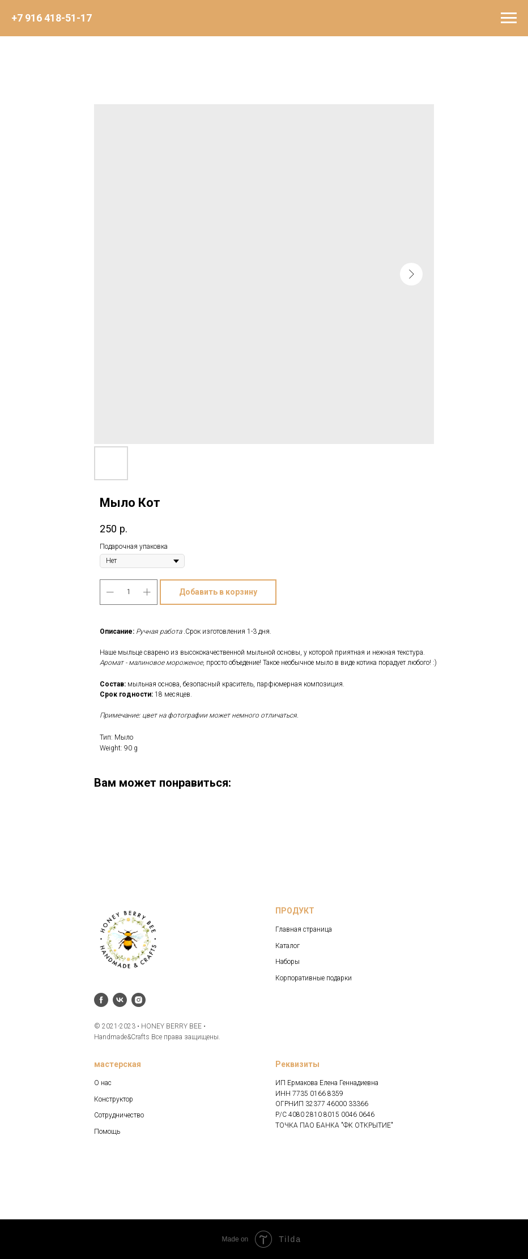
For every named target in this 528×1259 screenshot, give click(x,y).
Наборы (287, 962)
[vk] (120, 1000)
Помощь (107, 1132)
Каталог (287, 946)
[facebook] (101, 1000)
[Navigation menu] (509, 18)
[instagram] (138, 1000)
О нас (103, 1083)
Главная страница (303, 929)
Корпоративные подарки (313, 978)
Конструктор (113, 1099)
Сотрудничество (119, 1115)
